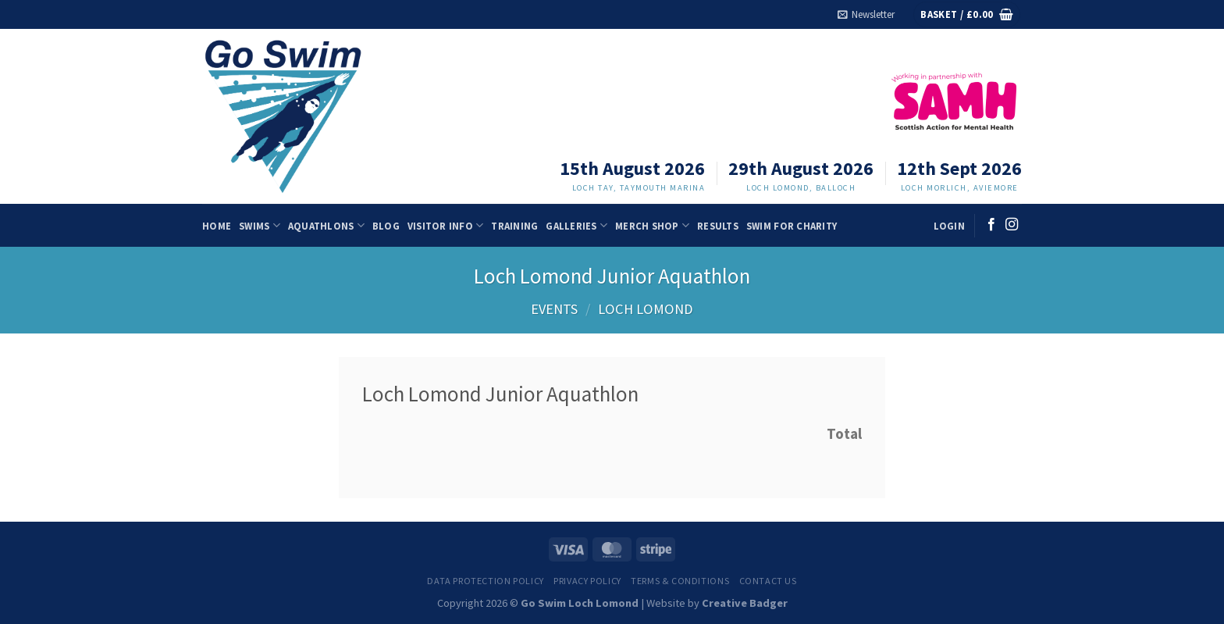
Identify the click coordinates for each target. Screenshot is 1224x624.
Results (717, 225)
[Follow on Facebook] (991, 225)
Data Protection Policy (485, 581)
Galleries (576, 225)
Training (514, 225)
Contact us (768, 581)
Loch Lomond (645, 309)
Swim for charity (791, 225)
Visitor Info (445, 225)
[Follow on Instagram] (1011, 225)
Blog (386, 225)
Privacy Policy (587, 581)
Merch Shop (652, 225)
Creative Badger (745, 603)
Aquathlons (326, 225)
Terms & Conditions (680, 581)
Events (554, 309)
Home (216, 225)
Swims (259, 225)
